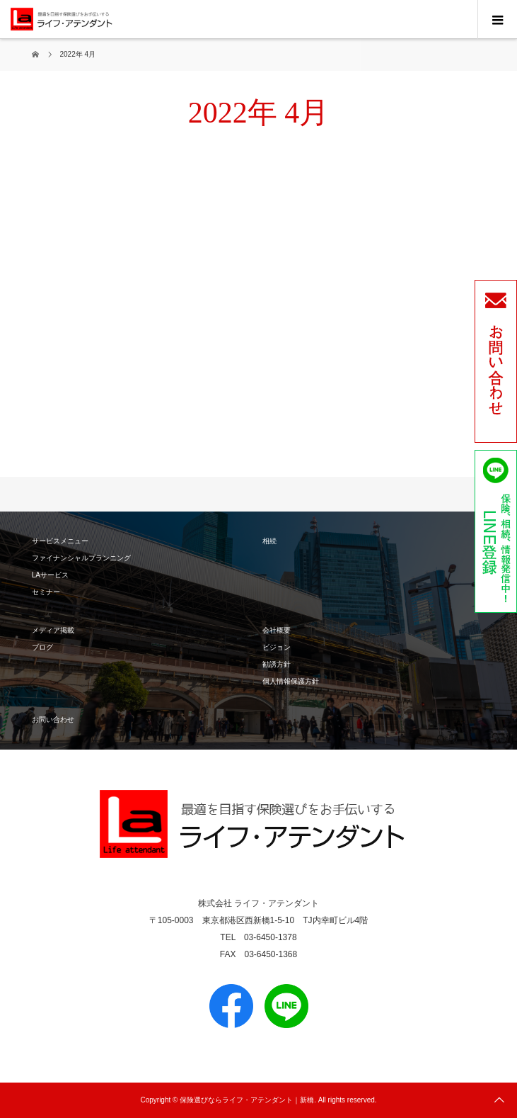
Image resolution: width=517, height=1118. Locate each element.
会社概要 (276, 630)
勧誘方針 (276, 664)
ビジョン (276, 647)
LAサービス (50, 575)
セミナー (46, 592)
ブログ (42, 647)
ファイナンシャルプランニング (81, 558)
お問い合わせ (53, 719)
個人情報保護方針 (290, 681)
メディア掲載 (53, 630)
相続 (269, 541)
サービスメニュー (60, 541)
